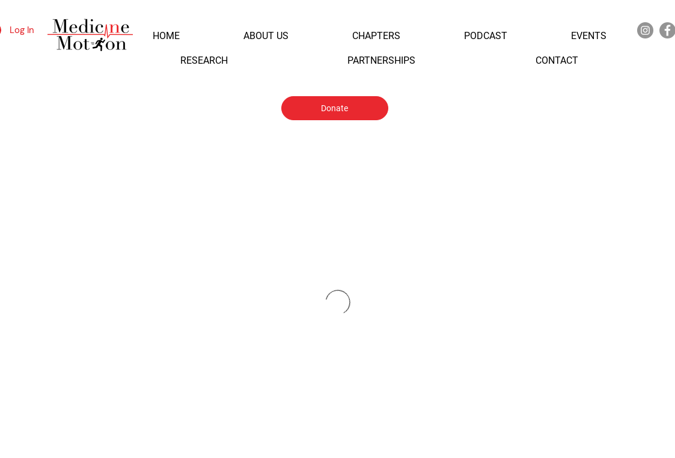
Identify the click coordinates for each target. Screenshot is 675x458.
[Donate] (334, 108)
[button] (166, 35)
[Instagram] (645, 30)
